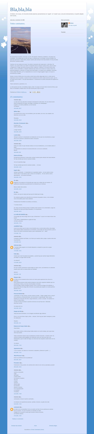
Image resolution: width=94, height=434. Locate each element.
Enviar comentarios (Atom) (37, 429)
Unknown (16, 245)
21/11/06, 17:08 (17, 393)
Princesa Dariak (18, 293)
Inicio (35, 425)
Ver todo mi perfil (72, 25)
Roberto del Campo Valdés (21, 326)
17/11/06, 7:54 (17, 233)
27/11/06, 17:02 (17, 415)
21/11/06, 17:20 (17, 404)
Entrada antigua (53, 425)
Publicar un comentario (17, 418)
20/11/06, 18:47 (17, 359)
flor (15, 192)
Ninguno (16, 277)
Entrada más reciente (16, 425)
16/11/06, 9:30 (17, 152)
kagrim (15, 170)
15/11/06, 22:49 (17, 131)
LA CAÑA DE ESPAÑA (19, 214)
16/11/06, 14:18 (17, 189)
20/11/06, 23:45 (17, 367)
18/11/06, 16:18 (17, 290)
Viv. (15, 180)
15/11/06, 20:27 (17, 108)
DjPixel (15, 111)
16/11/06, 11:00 (17, 167)
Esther (71, 23)
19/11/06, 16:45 (17, 308)
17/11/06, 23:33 (17, 262)
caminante (16, 407)
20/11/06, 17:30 (17, 345)
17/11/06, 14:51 (17, 250)
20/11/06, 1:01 (17, 323)
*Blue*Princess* (18, 355)
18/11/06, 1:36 (17, 274)
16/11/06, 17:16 (17, 223)
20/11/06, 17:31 (17, 352)
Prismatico (16, 362)
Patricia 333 (17, 155)
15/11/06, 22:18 (17, 120)
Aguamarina (17, 348)
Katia (15, 253)
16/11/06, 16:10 (17, 211)
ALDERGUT (17, 226)
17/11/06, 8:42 (17, 242)
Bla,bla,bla (21, 9)
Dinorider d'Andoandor (20, 123)
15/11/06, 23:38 (17, 140)
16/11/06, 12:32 (17, 177)
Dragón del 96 (17, 311)
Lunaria (16, 135)
